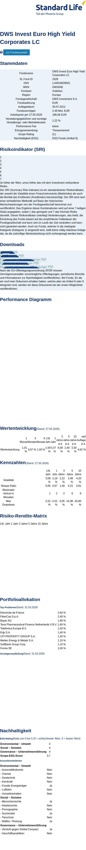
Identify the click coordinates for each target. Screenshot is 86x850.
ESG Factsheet (12, 255)
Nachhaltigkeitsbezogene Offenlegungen (26, 267)
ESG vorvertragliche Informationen (23, 259)
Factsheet (9, 252)
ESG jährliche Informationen (19, 263)
